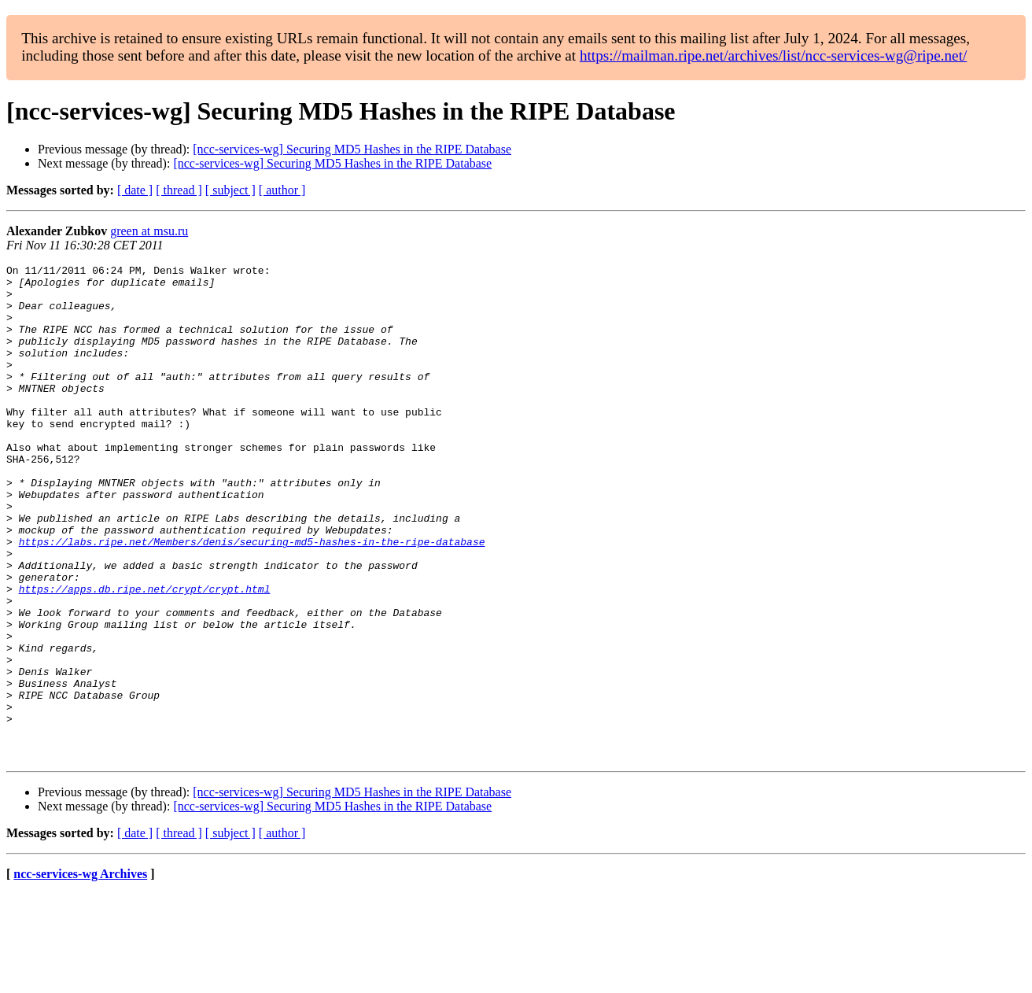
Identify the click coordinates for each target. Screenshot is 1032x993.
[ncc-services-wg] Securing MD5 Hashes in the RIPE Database (352, 149)
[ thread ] (179, 190)
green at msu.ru (149, 231)
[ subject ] (230, 190)
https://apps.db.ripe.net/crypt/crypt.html (145, 655)
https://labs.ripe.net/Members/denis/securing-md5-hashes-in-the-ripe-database (252, 598)
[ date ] (135, 190)
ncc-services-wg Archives (80, 973)
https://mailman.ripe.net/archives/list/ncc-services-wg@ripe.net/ (773, 55)
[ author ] (282, 190)
